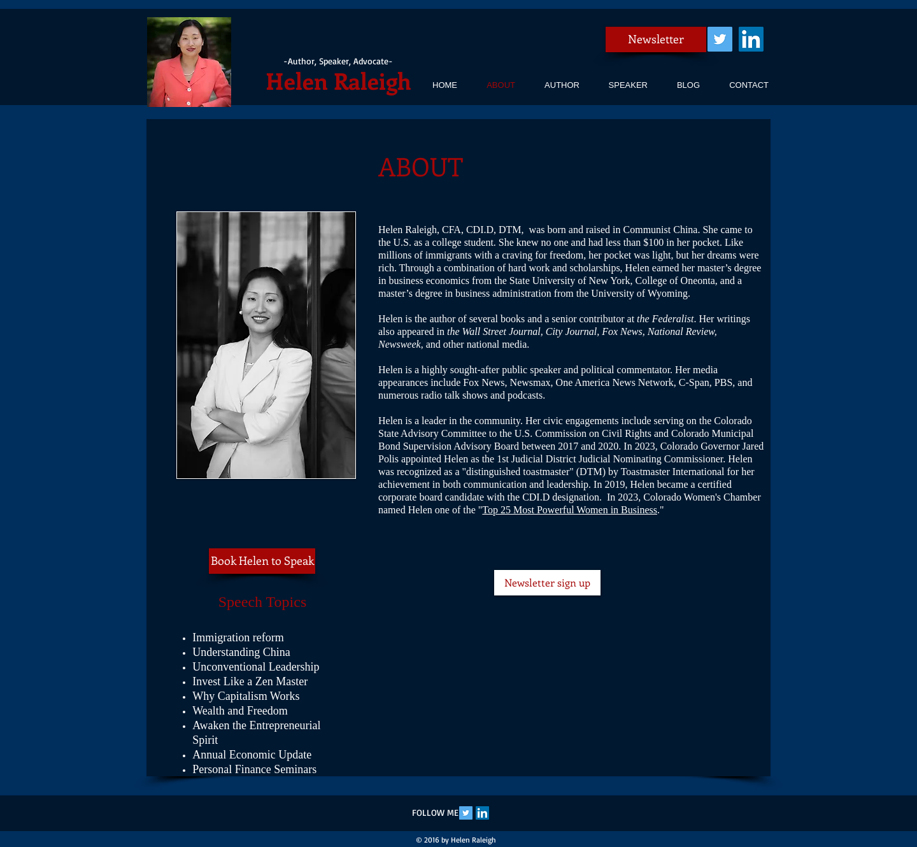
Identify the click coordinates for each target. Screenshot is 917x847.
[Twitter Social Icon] (719, 39)
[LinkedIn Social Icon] (751, 39)
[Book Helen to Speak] (262, 561)
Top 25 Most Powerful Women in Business (569, 509)
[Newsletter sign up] (547, 582)
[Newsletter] (656, 39)
